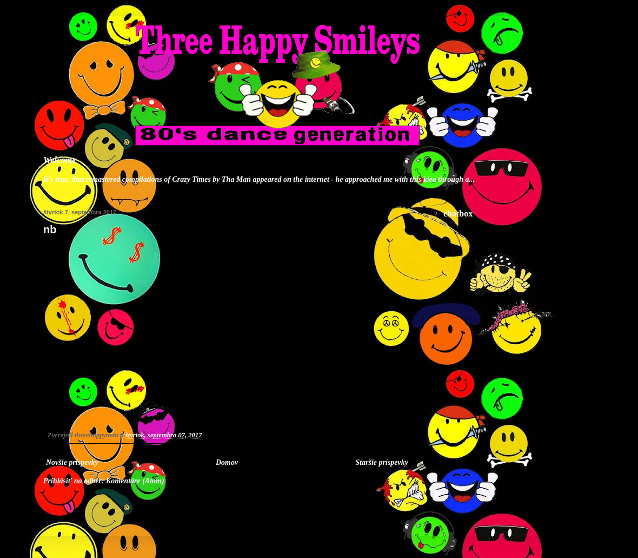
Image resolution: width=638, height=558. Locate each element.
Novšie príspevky (72, 462)
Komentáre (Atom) (135, 481)
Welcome (59, 160)
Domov (227, 462)
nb (49, 229)
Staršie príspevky (381, 462)
